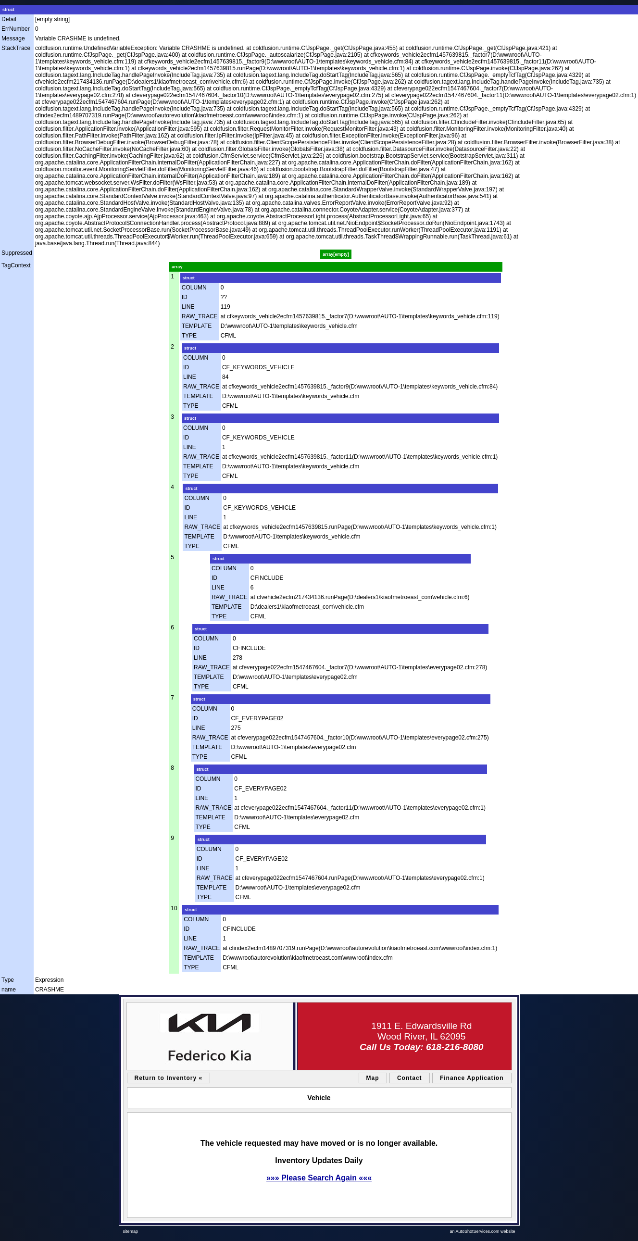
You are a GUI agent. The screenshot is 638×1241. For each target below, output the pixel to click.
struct (8, 9)
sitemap (130, 1231)
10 (174, 908)
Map (372, 1078)
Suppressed (16, 253)
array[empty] (336, 254)
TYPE (189, 335)
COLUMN (194, 287)
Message (13, 38)
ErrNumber (15, 28)
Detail (8, 19)
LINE (188, 306)
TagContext (16, 265)
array (177, 266)
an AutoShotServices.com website (482, 1231)
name (8, 989)
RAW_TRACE (200, 316)
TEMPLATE (197, 326)
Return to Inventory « (169, 1078)
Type (7, 980)
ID (185, 297)
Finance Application (472, 1078)
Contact (409, 1078)
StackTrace (15, 48)
